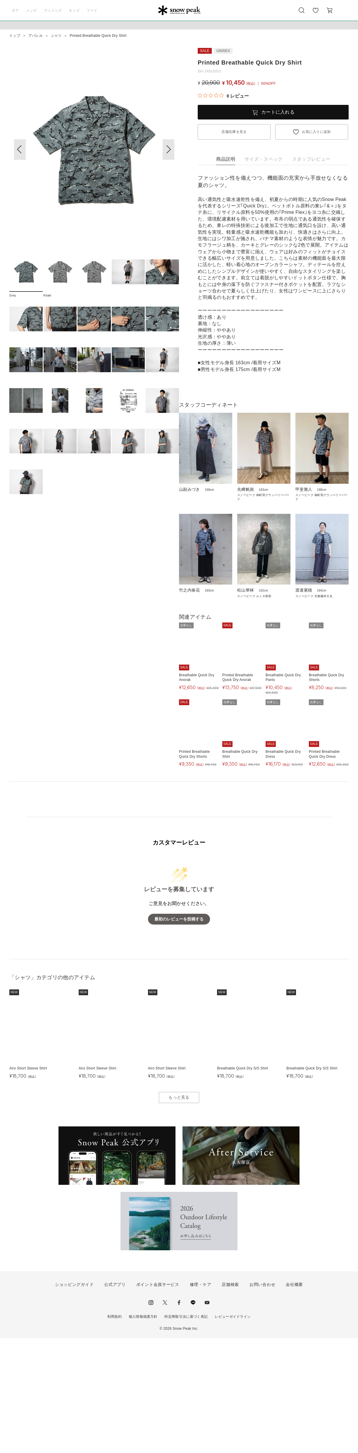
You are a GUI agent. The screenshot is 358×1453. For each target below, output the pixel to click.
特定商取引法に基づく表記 (186, 1432)
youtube (207, 1417)
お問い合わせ (262, 1399)
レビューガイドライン (233, 1432)
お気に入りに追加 (316, 132)
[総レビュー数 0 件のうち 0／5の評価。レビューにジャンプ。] (223, 95)
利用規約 (114, 1432)
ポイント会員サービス (157, 1399)
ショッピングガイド (74, 1399)
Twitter (165, 1417)
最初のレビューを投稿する (179, 1034)
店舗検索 (230, 1399)
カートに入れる (278, 112)
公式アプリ (115, 1399)
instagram (151, 1417)
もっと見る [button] (179, 1212)
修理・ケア (200, 1399)
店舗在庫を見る (234, 132)
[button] (168, 149)
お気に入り (315, 13)
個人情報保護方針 (143, 1432)
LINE (193, 1417)
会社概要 (294, 1399)
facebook (179, 1417)
